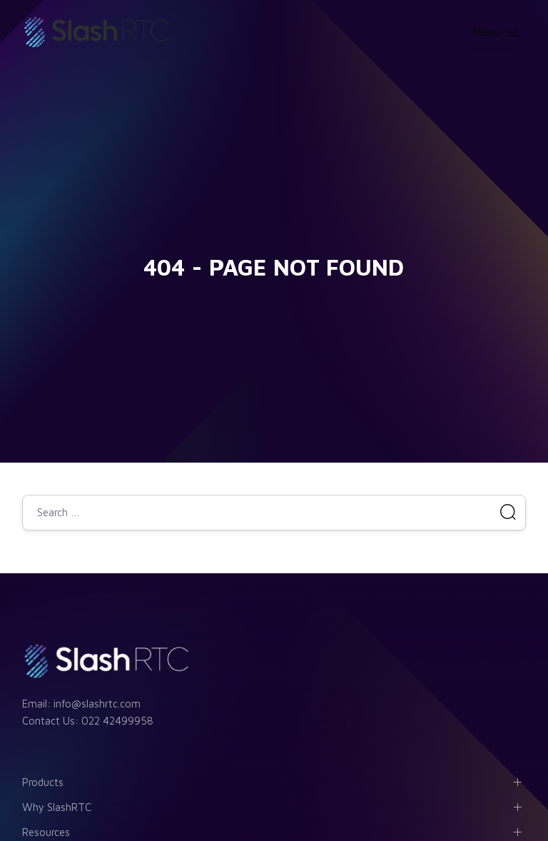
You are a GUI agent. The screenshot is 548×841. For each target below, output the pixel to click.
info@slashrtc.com (97, 704)
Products (43, 782)
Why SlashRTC (56, 807)
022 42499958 (117, 721)
